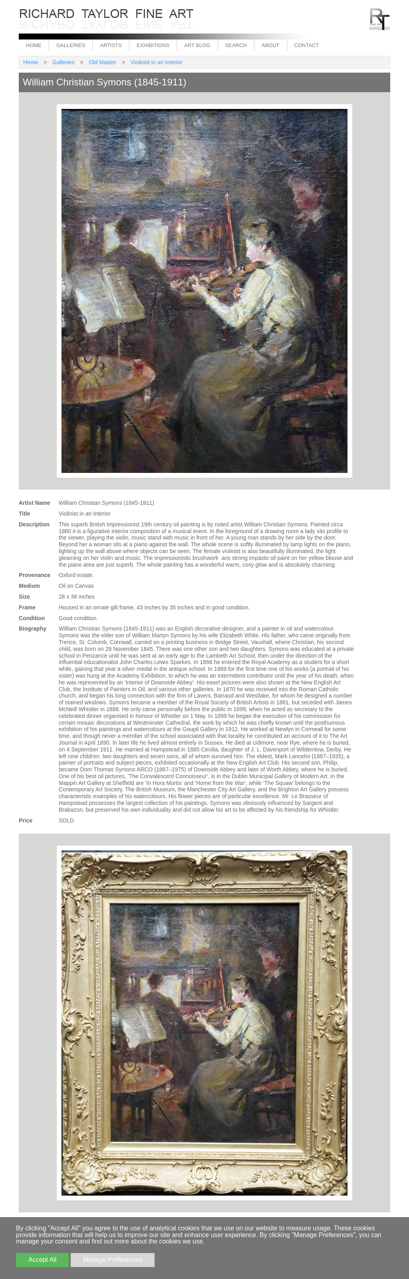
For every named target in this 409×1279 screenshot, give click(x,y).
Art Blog (197, 45)
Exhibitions (153, 45)
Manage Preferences (113, 1259)
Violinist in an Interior (157, 62)
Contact (306, 45)
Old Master (102, 62)
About (271, 45)
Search (236, 45)
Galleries (70, 45)
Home (34, 45)
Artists (111, 45)
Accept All (42, 1259)
